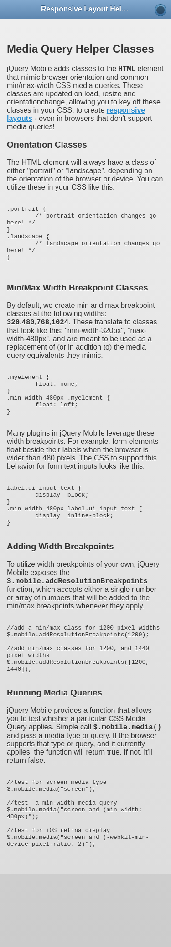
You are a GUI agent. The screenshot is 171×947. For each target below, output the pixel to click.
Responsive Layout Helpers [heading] (85, 9)
